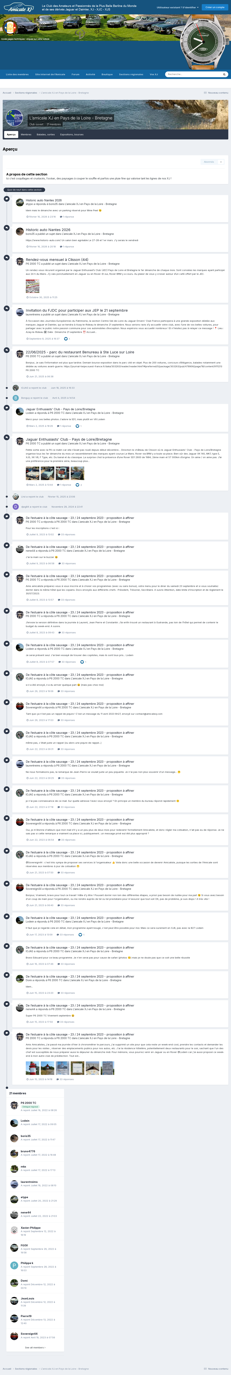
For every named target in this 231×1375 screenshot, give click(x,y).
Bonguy (25, 397)
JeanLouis (27, 1298)
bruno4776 (28, 1151)
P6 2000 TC (33, 263)
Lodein (30, 412)
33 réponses (66, 534)
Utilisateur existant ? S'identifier (178, 7)
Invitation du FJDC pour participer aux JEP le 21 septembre (77, 310)
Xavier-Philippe (31, 1227)
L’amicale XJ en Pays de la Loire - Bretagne (70, 118)
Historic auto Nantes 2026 (44, 200)
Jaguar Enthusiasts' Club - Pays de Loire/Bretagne (60, 409)
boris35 (53, 203)
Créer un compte (215, 7)
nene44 (30, 550)
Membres (26, 134)
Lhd (23, 496)
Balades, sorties (46, 134)
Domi (29, 980)
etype (29, 203)
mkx (23, 1166)
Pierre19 (26, 1316)
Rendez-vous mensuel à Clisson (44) (57, 259)
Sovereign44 (34, 707)
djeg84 (25, 506)
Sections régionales (131, 74)
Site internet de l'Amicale (50, 74)
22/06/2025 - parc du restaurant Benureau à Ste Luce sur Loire (80, 352)
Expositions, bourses (72, 134)
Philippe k (27, 1263)
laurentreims (33, 314)
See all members (35, 1347)
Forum (75, 74)
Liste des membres (17, 74)
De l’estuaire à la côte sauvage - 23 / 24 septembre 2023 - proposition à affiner (80, 518)
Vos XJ (154, 74)
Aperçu (11, 134)
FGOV (24, 1245)
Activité (90, 74)
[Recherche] (183, 74)
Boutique (107, 74)
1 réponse (67, 216)
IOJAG (24, 387)
